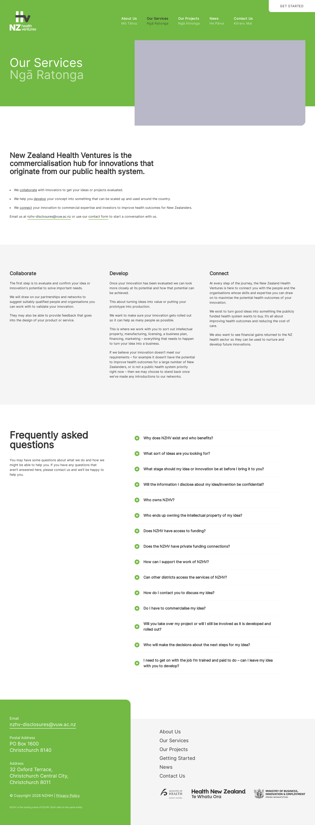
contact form (98, 216)
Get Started (292, 6)
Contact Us (243, 21)
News (217, 21)
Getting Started (177, 758)
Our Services (158, 21)
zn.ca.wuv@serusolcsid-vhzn (43, 724)
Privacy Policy (68, 795)
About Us (129, 21)
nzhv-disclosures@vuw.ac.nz (49, 216)
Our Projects (189, 21)
